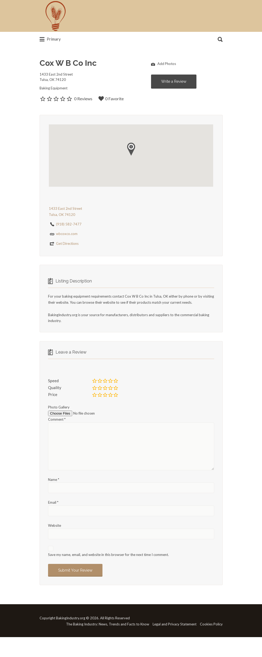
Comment (57, 419)
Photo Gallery (59, 407)
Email (53, 502)
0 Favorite (111, 98)
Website (54, 525)
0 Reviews (83, 98)
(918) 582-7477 (68, 224)
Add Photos (163, 64)
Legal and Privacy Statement (174, 624)
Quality (54, 387)
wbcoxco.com (67, 234)
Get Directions (67, 243)
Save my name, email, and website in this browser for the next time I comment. (108, 554)
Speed (53, 380)
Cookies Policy (211, 624)
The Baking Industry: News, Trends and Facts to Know (107, 624)
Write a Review (173, 81)
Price (52, 394)
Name (53, 479)
